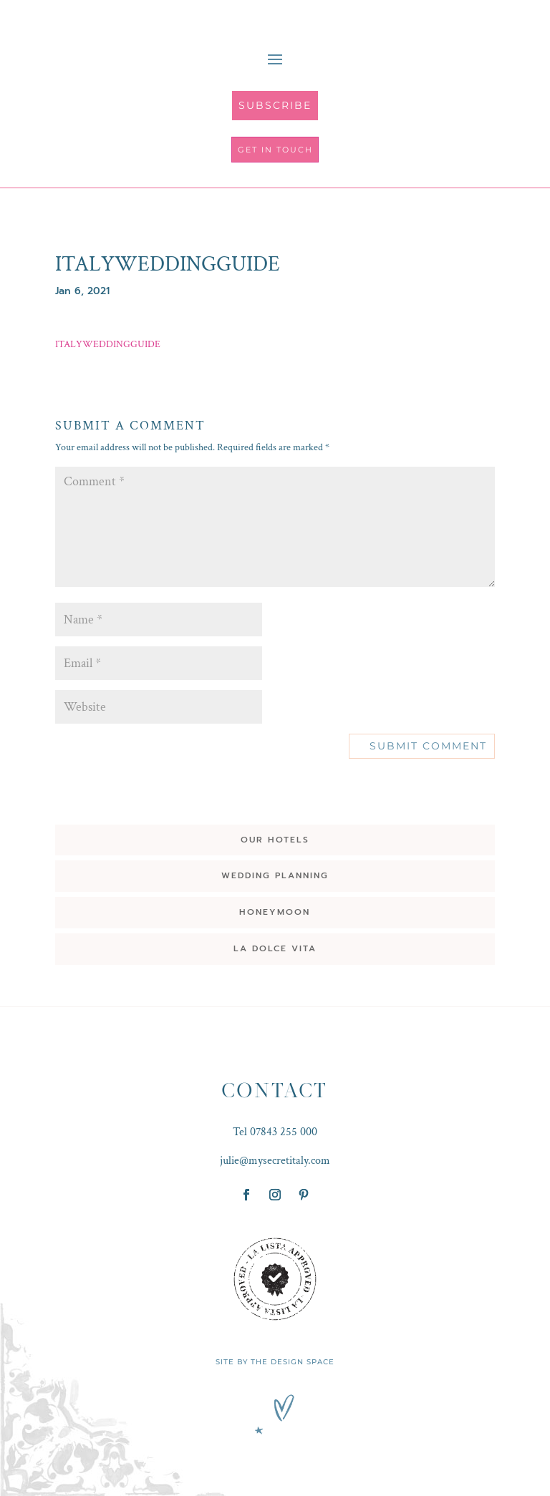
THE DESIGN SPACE (292, 1361)
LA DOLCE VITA (275, 948)
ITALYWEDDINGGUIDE (107, 344)
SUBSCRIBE (275, 105)
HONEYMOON (274, 911)
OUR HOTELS (275, 839)
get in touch (275, 150)
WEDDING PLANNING (275, 875)
